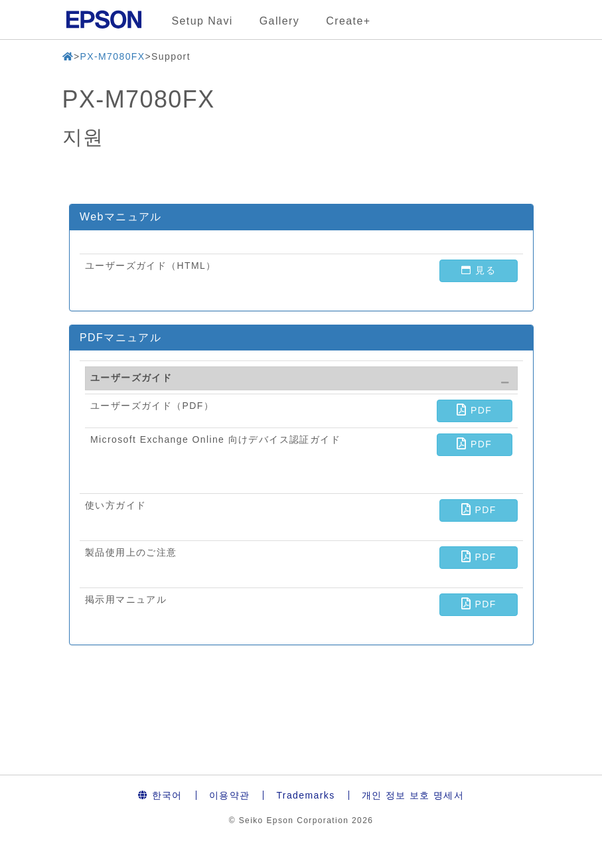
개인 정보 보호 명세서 (413, 795)
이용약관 (229, 795)
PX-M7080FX (112, 56)
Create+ (348, 21)
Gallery (279, 21)
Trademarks (305, 795)
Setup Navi (202, 21)
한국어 (160, 795)
